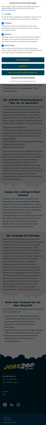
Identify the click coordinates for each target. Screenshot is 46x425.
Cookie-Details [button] (14, 81)
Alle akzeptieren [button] (23, 60)
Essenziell (7, 14)
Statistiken (7, 23)
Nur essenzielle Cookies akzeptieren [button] (23, 73)
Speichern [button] (23, 66)
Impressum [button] (33, 81)
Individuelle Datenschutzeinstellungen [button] (23, 78)
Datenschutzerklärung (9, 10)
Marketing (7, 34)
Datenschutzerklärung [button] (23, 81)
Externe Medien (9, 45)
